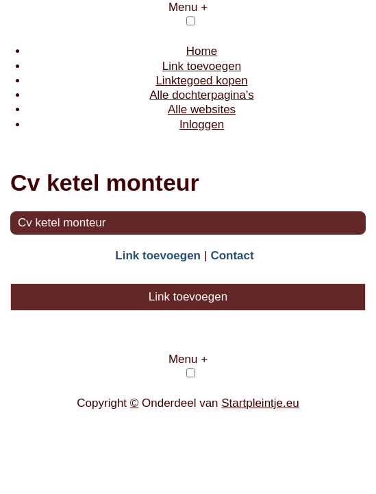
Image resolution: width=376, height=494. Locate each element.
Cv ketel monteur (62, 222)
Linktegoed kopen (201, 80)
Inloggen (201, 124)
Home (201, 51)
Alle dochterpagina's (201, 95)
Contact (231, 255)
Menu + (188, 7)
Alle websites (202, 109)
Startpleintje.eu (260, 403)
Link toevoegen (201, 66)
